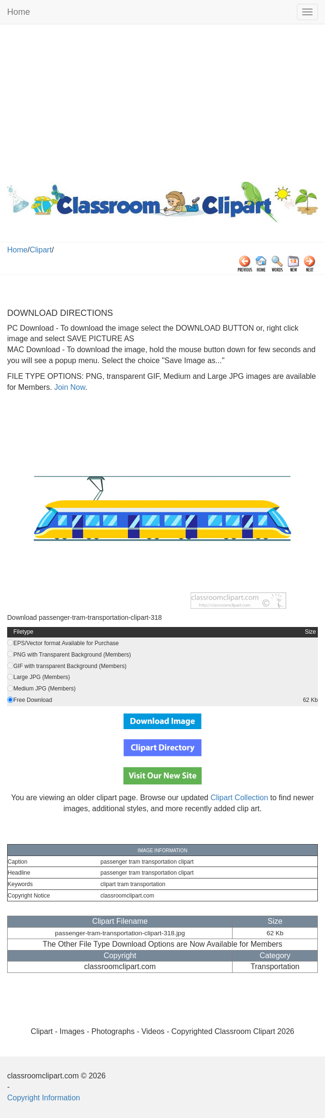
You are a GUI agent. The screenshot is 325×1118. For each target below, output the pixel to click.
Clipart (40, 250)
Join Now (68, 387)
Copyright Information (43, 1098)
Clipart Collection (239, 798)
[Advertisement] (162, 100)
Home (18, 12)
